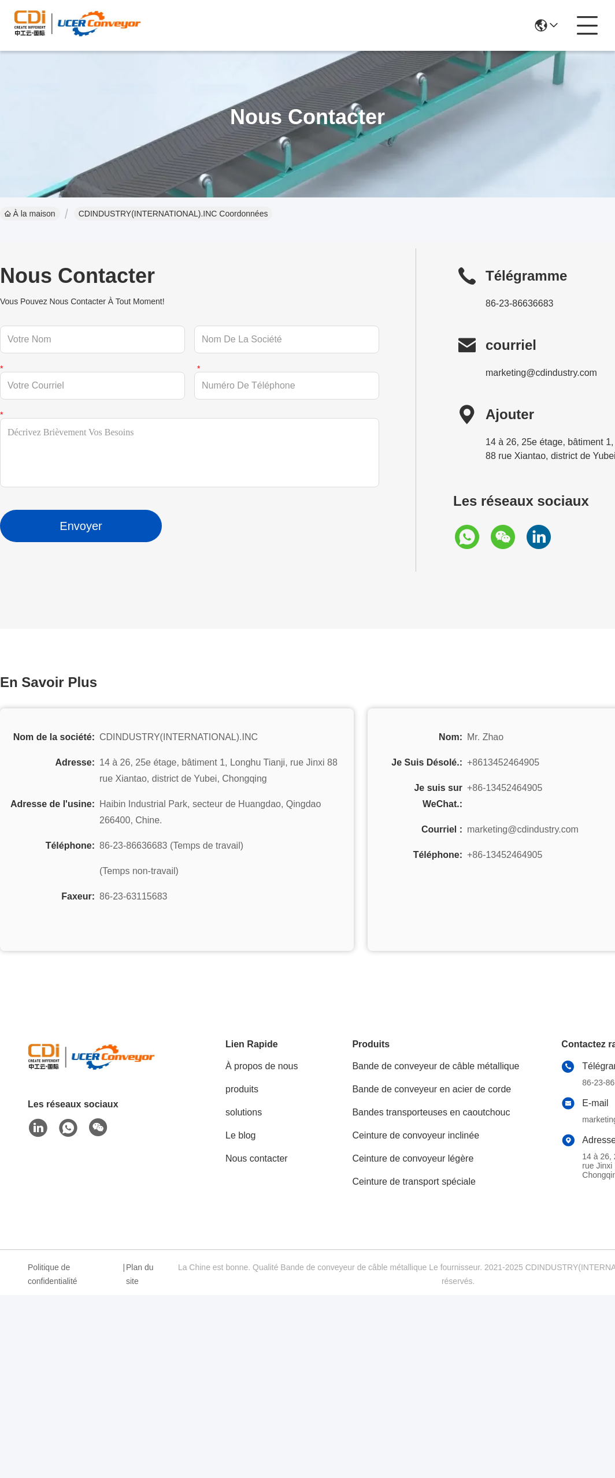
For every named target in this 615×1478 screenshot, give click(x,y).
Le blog (240, 1135)
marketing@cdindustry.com (541, 373)
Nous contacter (256, 1158)
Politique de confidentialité (52, 1274)
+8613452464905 (503, 762)
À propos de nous (261, 1066)
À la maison (30, 213)
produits (241, 1089)
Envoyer (81, 526)
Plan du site (139, 1274)
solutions (243, 1112)
